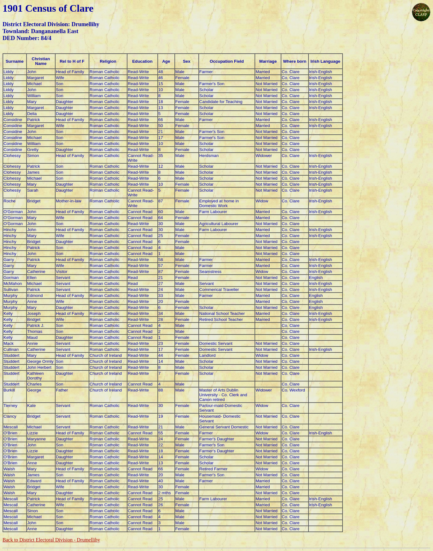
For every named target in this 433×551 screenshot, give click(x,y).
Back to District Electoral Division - (51, 539)
